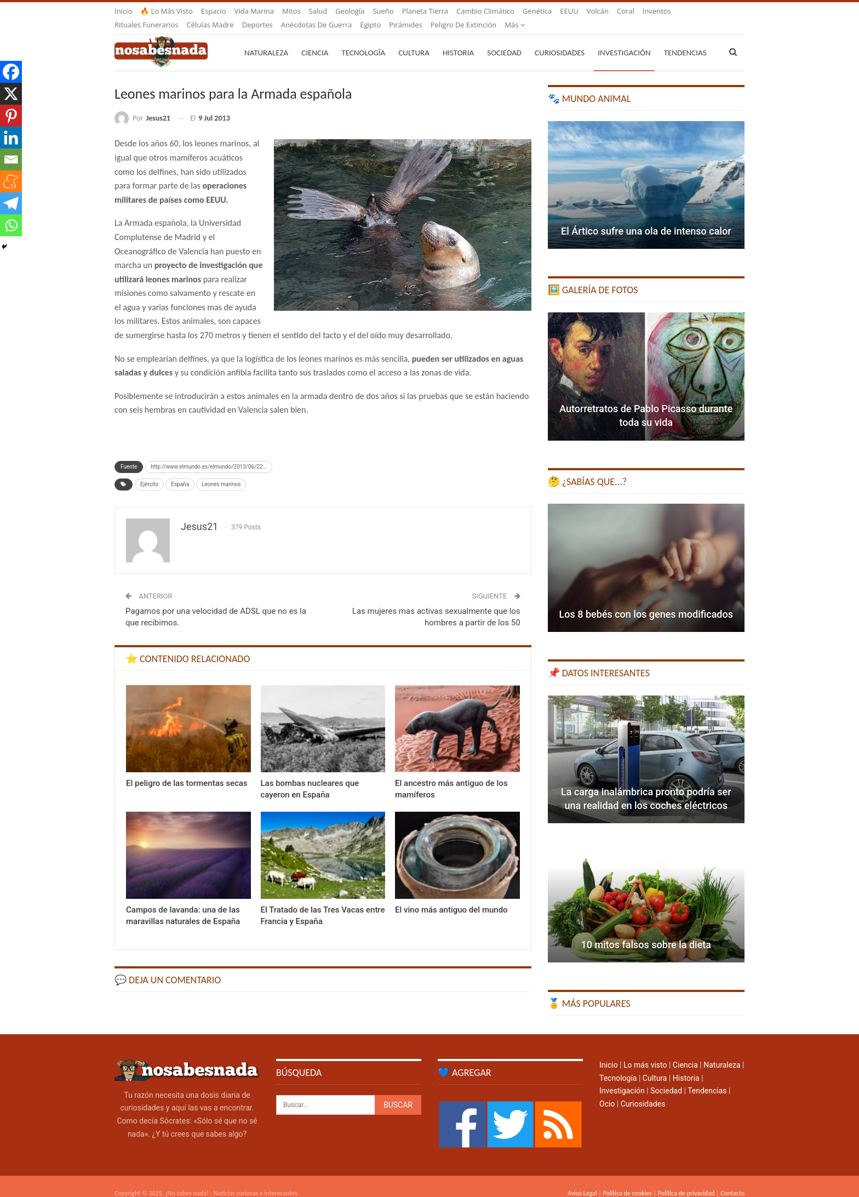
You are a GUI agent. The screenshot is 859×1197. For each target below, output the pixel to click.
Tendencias (707, 1077)
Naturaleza (266, 39)
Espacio (213, 11)
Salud (318, 11)
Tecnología (363, 39)
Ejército (149, 471)
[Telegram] (11, 203)
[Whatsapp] (11, 225)
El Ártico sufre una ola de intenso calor (646, 218)
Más (653, 11)
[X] (11, 94)
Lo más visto (645, 1051)
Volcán (598, 11)
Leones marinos (221, 471)
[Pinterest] (11, 116)
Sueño (383, 11)
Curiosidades (560, 39)
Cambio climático (485, 11)
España (180, 471)
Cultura (414, 39)
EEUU (569, 11)
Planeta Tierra (425, 11)
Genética (537, 11)
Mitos (291, 11)
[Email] (11, 159)
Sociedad (504, 39)
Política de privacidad (686, 1180)
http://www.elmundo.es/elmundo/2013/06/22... (209, 454)
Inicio (123, 11)
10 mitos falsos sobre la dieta (646, 931)
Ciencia (314, 39)
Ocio (607, 1090)
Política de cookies (627, 1180)
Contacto (732, 1180)
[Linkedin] (11, 138)
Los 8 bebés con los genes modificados (646, 601)
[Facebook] (11, 72)
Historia (458, 39)
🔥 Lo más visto (166, 11)
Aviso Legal (582, 1180)
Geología (349, 11)
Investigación (624, 39)
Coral (625, 11)
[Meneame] (11, 181)
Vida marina (254, 11)
